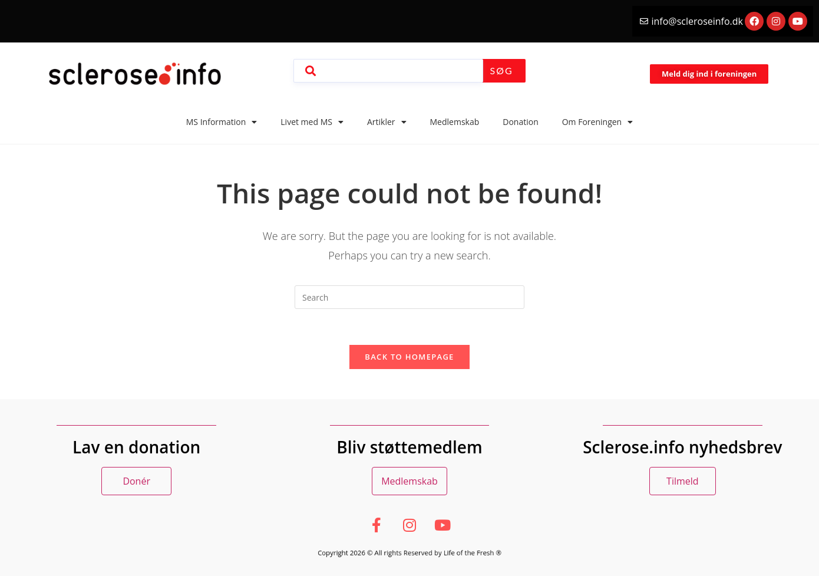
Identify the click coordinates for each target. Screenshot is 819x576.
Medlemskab (455, 121)
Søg (501, 70)
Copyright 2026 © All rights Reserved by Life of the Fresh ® (409, 552)
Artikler (387, 122)
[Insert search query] (409, 297)
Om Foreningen (597, 122)
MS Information (221, 122)
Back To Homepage (409, 356)
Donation (520, 121)
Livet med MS (312, 122)
